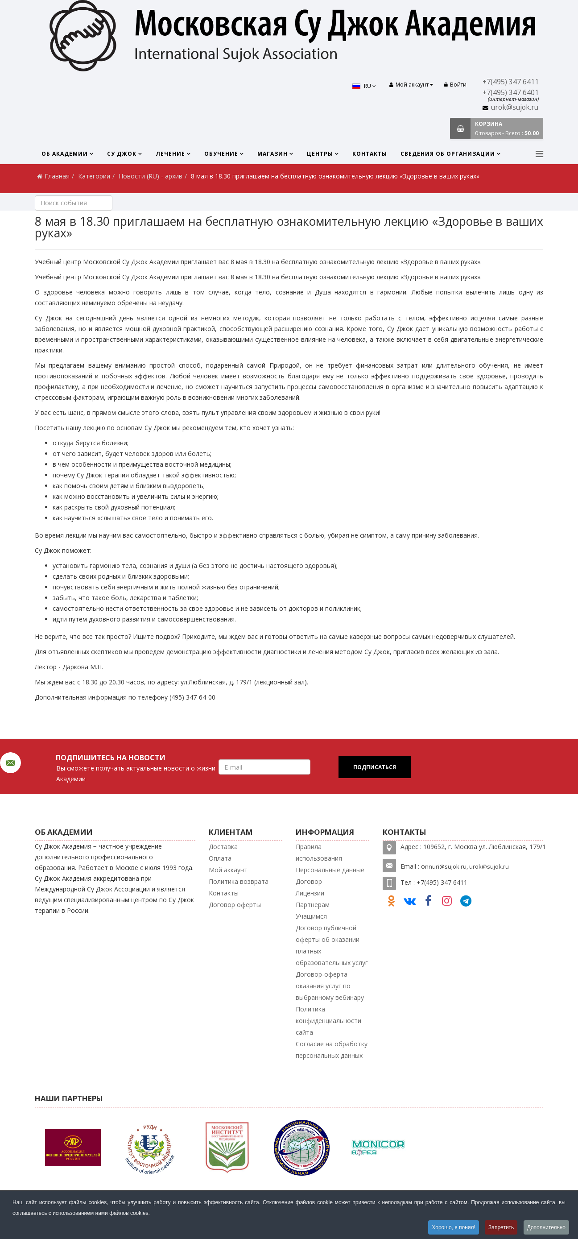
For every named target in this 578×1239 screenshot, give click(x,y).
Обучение (221, 153)
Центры (320, 153)
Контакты (369, 153)
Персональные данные (330, 870)
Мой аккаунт (228, 870)
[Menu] (539, 154)
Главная (57, 176)
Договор (309, 881)
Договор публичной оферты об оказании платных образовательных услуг (332, 945)
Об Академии (64, 153)
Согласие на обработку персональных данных (331, 1050)
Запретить (501, 1227)
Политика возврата (238, 881)
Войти (455, 84)
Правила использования (319, 852)
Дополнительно (546, 1227)
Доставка (223, 846)
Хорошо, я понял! (453, 1227)
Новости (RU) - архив (150, 176)
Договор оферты (235, 904)
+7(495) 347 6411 (511, 82)
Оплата (220, 858)
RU (364, 86)
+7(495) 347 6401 (511, 92)
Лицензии (310, 893)
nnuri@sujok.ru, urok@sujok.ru (467, 866)
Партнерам (313, 904)
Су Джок (121, 153)
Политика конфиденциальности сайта (328, 1020)
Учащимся (311, 916)
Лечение (170, 153)
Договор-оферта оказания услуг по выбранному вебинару (330, 986)
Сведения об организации (447, 153)
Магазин (272, 153)
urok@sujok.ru (514, 107)
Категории (94, 176)
